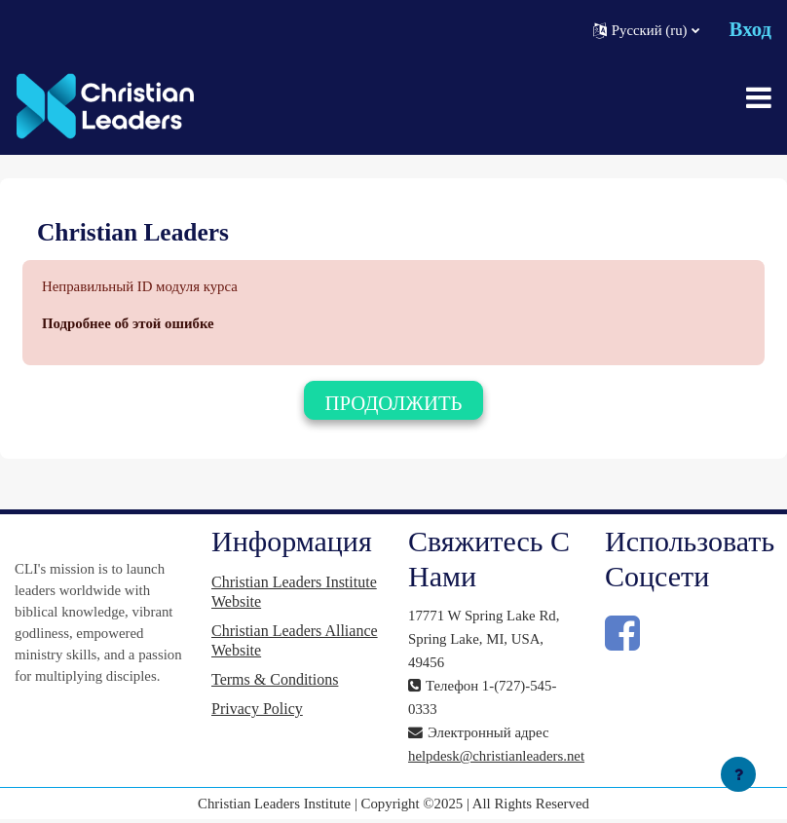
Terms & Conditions (274, 679)
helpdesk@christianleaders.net (496, 756)
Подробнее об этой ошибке (128, 323)
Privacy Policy (257, 708)
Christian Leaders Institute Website (294, 592)
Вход (750, 29)
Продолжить (393, 403)
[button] (646, 30)
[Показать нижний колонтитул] (738, 774)
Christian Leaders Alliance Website (294, 640)
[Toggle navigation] (758, 97)
